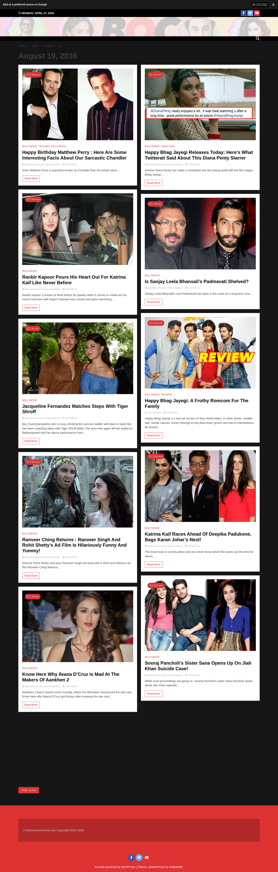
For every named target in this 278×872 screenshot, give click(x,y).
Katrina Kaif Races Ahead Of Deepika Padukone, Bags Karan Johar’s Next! (198, 536)
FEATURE (44, 146)
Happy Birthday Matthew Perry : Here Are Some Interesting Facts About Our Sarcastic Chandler (74, 155)
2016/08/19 (70, 164)
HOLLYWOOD (58, 146)
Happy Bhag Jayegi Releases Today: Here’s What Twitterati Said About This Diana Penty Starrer (199, 155)
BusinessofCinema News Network (41, 164)
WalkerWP (175, 867)
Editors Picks (168, 146)
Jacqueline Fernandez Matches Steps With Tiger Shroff (75, 409)
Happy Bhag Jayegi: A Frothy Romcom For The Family (196, 403)
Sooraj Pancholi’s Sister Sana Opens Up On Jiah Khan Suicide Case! (198, 665)
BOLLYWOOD (29, 146)
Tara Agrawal (153, 412)
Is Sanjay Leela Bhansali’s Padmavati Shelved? (197, 281)
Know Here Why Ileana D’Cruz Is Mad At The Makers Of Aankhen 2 (70, 677)
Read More (31, 178)
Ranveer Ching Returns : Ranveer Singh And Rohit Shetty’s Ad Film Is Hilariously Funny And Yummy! (74, 545)
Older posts (28, 790)
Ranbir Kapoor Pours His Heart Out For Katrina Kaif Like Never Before (74, 279)
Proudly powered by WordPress (115, 867)
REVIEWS (166, 394)
